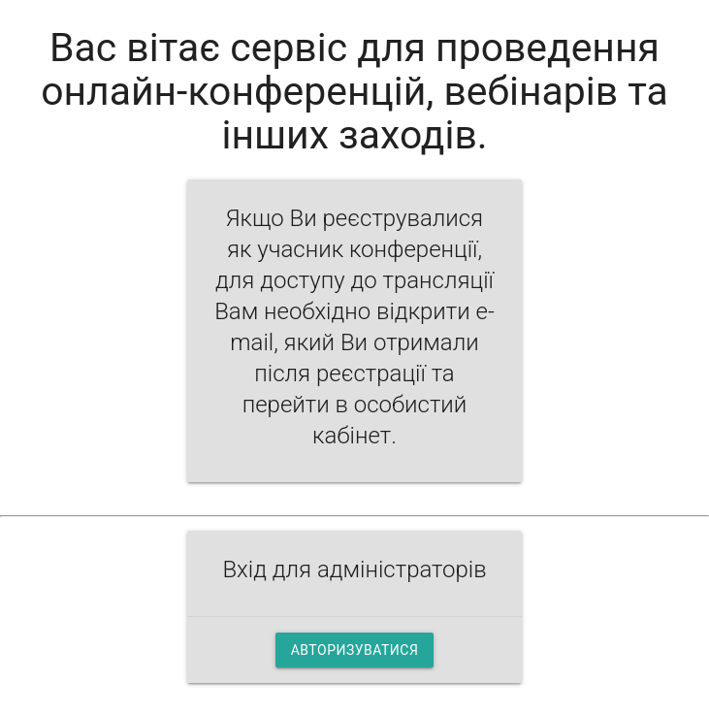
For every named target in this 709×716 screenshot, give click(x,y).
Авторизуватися (355, 650)
